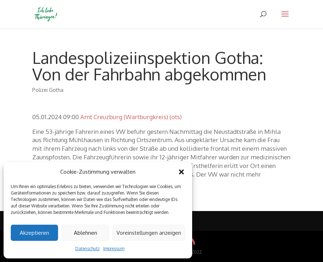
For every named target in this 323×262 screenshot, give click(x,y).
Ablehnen (85, 232)
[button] (181, 172)
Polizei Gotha (47, 90)
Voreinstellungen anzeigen (149, 232)
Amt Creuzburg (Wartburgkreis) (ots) (131, 117)
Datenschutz (87, 248)
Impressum (113, 248)
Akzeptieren (34, 232)
